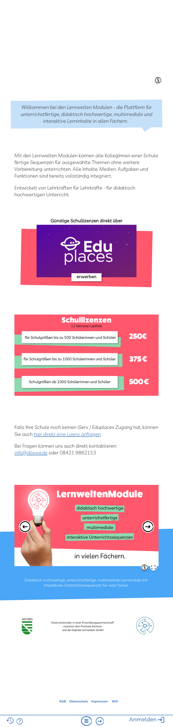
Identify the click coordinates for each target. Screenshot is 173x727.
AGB (62, 701)
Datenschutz (78, 701)
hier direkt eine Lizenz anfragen (67, 434)
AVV (115, 701)
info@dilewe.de (31, 452)
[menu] (86, 721)
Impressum (99, 701)
